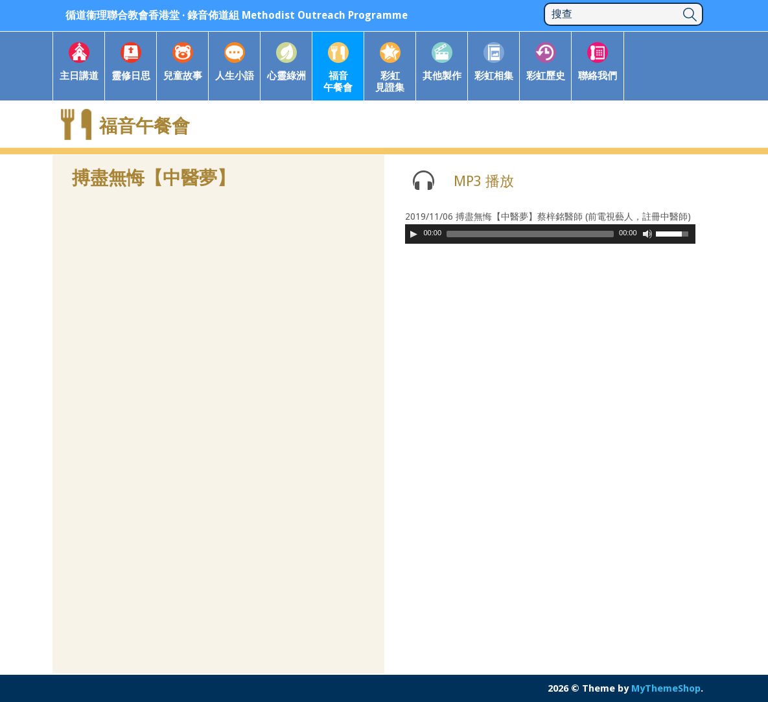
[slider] (530, 234)
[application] (550, 234)
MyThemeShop (666, 688)
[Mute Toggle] (647, 234)
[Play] (413, 234)
